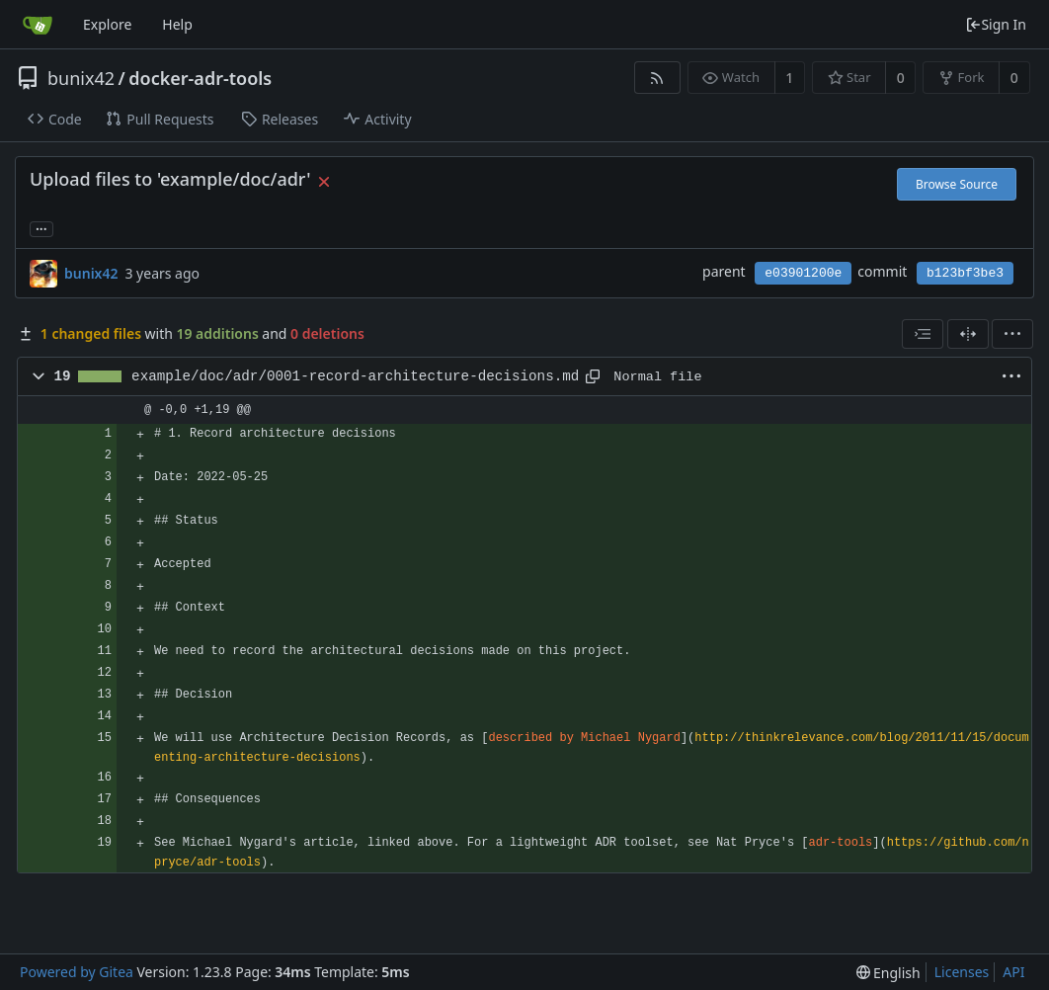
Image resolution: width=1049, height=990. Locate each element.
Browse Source (957, 184)
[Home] (37, 24)
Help (177, 24)
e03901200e (803, 273)
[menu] (1012, 334)
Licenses (962, 971)
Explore (107, 24)
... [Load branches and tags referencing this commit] (41, 227)
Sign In (995, 24)
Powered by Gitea (76, 971)
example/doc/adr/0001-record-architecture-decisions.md (355, 376)
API (1013, 971)
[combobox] (922, 334)
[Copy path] (592, 376)
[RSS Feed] (657, 77)
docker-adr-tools (200, 78)
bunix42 (81, 78)
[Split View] (968, 334)
